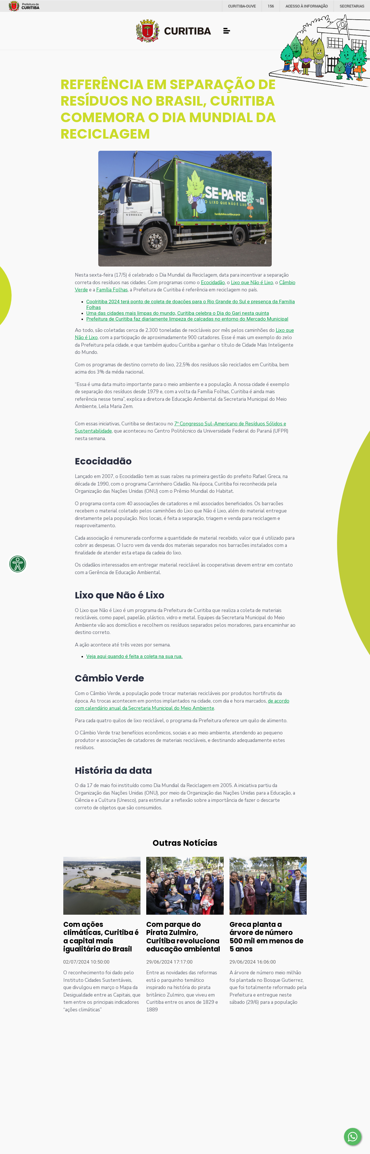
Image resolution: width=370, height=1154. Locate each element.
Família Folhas (112, 289)
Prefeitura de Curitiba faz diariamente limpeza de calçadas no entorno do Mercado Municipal (187, 319)
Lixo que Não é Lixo (252, 282)
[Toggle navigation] (227, 31)
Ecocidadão (213, 282)
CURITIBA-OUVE (242, 6)
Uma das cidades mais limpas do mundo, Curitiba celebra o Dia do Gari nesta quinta (177, 313)
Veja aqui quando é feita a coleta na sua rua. (134, 656)
